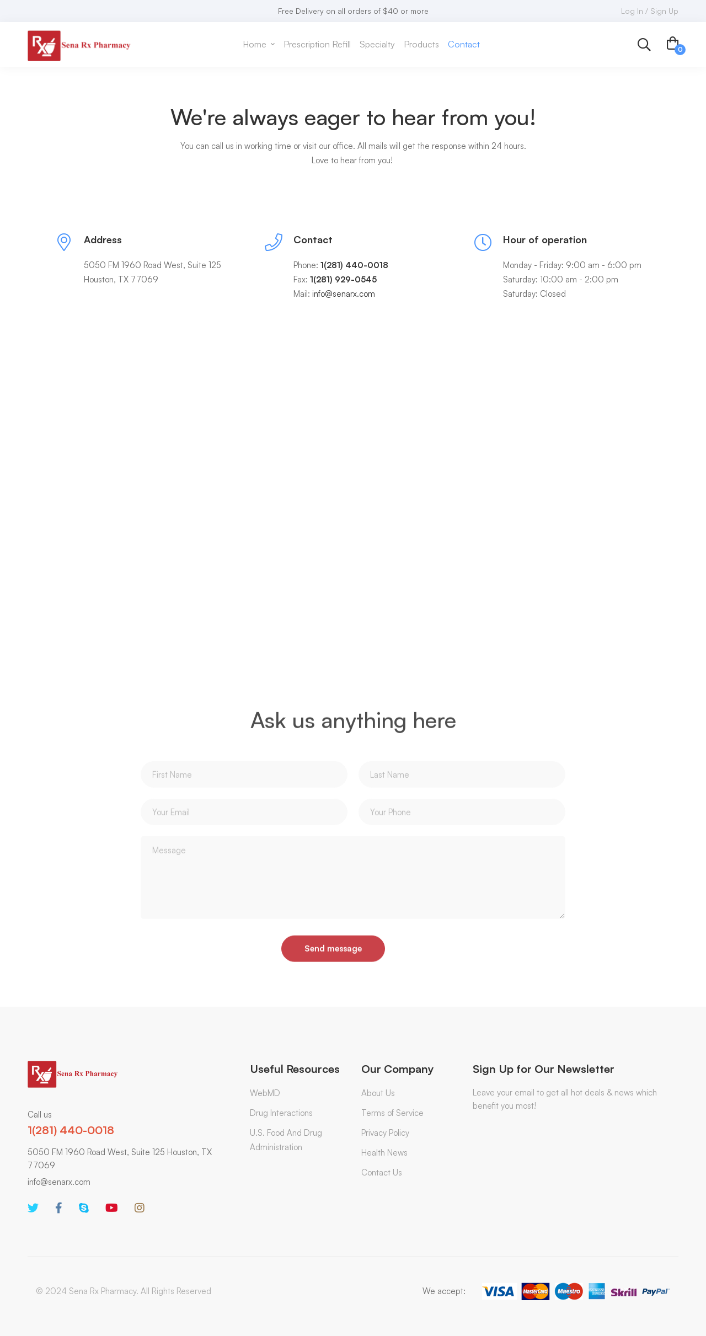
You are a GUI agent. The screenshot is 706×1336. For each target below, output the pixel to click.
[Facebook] (59, 1208)
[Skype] (83, 1208)
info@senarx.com (59, 1182)
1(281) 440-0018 (71, 1130)
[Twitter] (33, 1208)
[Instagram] (139, 1208)
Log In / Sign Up (649, 10)
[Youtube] (112, 1208)
